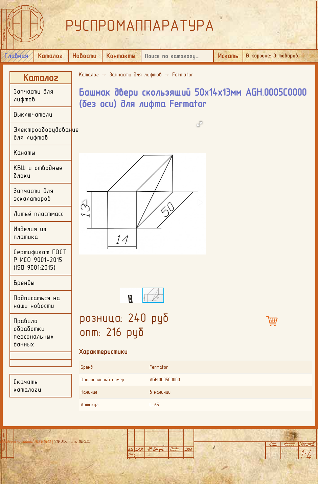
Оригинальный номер (102, 379)
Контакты (120, 55)
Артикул (89, 404)
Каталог (50, 55)
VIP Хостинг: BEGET (72, 441)
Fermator (183, 74)
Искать (228, 55)
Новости (84, 55)
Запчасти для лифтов (135, 74)
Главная (16, 55)
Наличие (89, 392)
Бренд (87, 367)
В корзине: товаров (272, 55)
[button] (199, 124)
